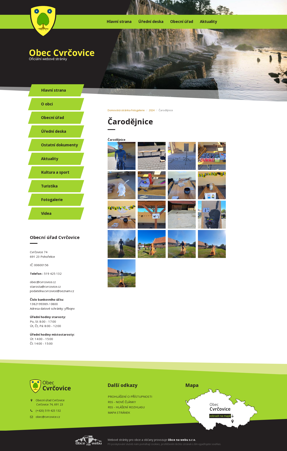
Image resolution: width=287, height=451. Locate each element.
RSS (122, 402)
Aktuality (208, 21)
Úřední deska (150, 21)
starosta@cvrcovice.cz (45, 286)
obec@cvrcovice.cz (43, 282)
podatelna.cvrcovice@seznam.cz (52, 291)
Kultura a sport (55, 172)
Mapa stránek (119, 412)
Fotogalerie (52, 199)
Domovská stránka (119, 110)
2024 (151, 110)
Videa (46, 213)
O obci (47, 104)
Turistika (49, 186)
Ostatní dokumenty (59, 145)
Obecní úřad (181, 21)
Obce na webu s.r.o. (182, 440)
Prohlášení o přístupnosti (130, 396)
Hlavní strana (119, 21)
